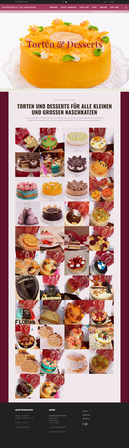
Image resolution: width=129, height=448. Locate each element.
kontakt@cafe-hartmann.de (57, 432)
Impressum (86, 418)
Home (105, 2)
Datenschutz (86, 415)
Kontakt (112, 2)
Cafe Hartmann (96, 11)
